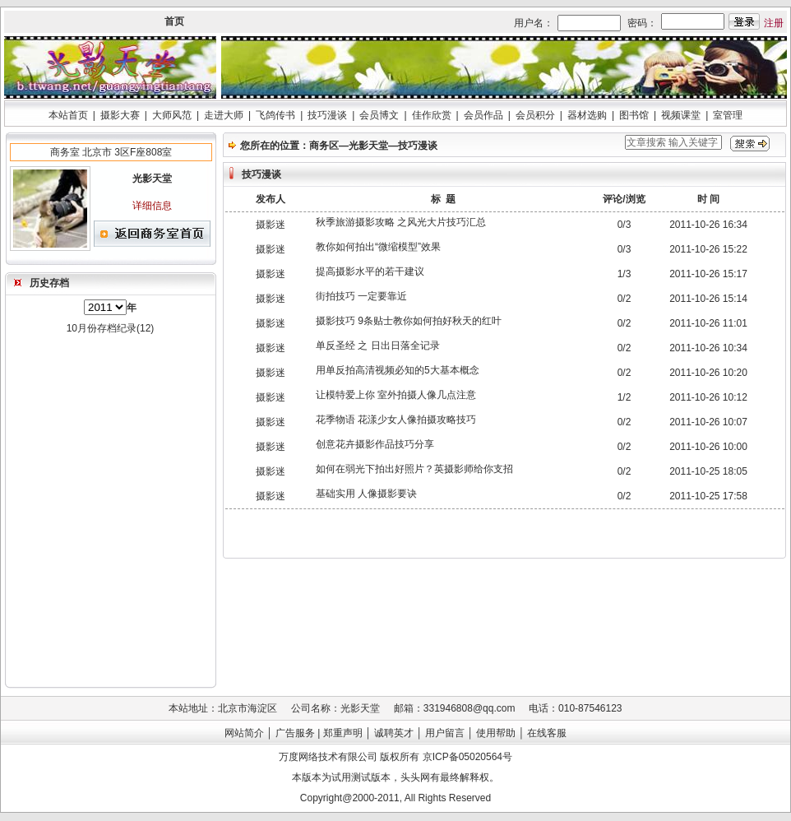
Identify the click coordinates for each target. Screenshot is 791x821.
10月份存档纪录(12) (111, 328)
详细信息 (152, 205)
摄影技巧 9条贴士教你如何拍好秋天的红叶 (409, 321)
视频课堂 (681, 115)
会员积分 (535, 115)
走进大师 (223, 115)
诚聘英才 (394, 733)
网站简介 (244, 733)
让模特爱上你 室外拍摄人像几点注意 (396, 395)
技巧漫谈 (327, 115)
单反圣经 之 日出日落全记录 (378, 345)
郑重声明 (343, 733)
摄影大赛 (120, 115)
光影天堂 (368, 145)
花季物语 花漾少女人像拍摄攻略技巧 (396, 419)
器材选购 (587, 115)
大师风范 (172, 115)
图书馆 (634, 115)
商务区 (324, 145)
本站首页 (68, 115)
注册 (774, 23)
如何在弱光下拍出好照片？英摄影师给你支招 (414, 469)
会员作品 (483, 115)
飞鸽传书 (275, 115)
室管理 (727, 115)
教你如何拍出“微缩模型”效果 (378, 247)
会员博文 (379, 115)
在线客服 (547, 733)
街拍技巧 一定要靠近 (361, 296)
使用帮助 (496, 733)
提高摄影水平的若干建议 (370, 271)
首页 (174, 21)
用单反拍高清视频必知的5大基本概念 (397, 370)
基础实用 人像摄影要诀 (366, 493)
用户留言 (445, 733)
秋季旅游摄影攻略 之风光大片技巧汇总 (401, 222)
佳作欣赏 (431, 115)
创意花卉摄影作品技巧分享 (375, 444)
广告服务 (295, 733)
